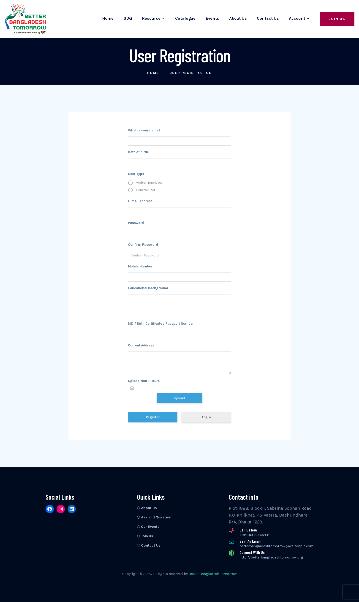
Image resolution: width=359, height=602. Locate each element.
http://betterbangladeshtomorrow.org (271, 557)
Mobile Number (140, 266)
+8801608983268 (254, 535)
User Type (136, 174)
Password (136, 223)
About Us (238, 18)
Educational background (148, 288)
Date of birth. (138, 152)
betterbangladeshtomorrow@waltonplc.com (276, 546)
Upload (179, 398)
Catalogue (185, 18)
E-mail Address (140, 201)
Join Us (337, 18)
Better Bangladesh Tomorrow (213, 574)
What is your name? (144, 130)
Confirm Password (143, 244)
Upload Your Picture (144, 381)
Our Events (150, 526)
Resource (151, 18)
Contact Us (268, 18)
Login (206, 417)
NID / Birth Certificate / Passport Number (161, 323)
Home (108, 18)
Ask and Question (156, 517)
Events (212, 18)
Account (297, 18)
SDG (128, 18)
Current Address (141, 345)
